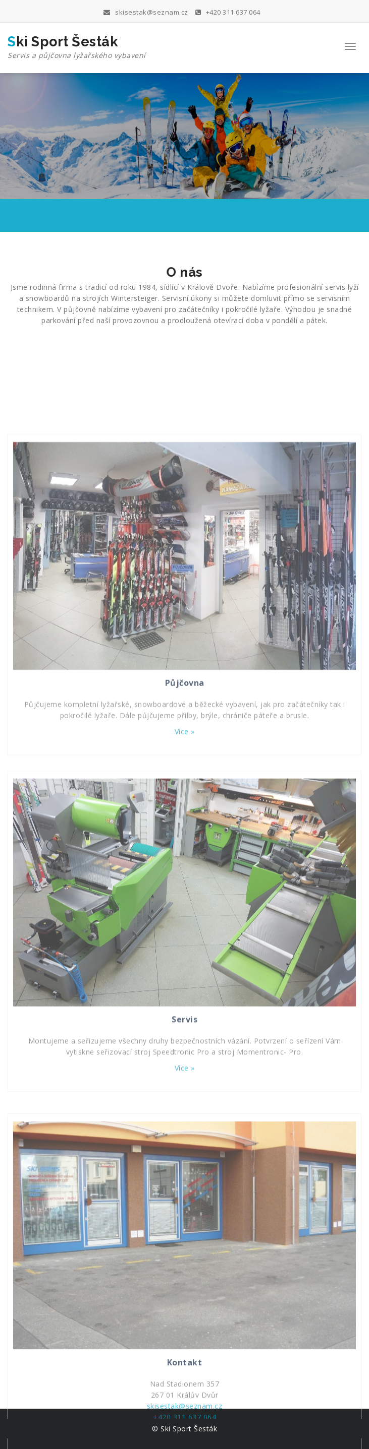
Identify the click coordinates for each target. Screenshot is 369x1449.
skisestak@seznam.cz (145, 12)
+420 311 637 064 (227, 12)
